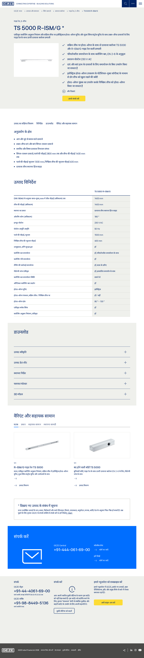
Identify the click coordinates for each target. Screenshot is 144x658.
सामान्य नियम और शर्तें (47, 650)
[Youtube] (140, 650)
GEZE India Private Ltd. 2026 (28, 650)
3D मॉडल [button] (70, 394)
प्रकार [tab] (23, 424)
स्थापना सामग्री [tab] (50, 424)
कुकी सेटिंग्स (65, 650)
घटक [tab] (16, 424)
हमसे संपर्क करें (74, 98)
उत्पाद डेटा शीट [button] (70, 362)
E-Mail (69, 513)
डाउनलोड (49, 123)
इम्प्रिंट (79, 650)
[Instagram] (135, 650)
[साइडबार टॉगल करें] (133, 3)
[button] (124, 650)
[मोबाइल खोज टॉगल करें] (125, 3)
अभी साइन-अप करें (108, 602)
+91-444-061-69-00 (72, 549)
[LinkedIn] (131, 650)
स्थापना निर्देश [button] (70, 373)
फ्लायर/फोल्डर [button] (70, 383)
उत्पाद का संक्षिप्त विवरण (23, 123)
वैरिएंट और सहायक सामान (66, 123)
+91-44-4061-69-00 (32, 591)
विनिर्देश (39, 123)
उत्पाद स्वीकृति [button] (70, 352)
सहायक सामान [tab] (34, 424)
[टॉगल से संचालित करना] (140, 3)
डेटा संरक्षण (58, 650)
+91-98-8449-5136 (31, 603)
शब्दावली (73, 650)
